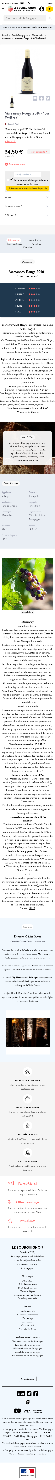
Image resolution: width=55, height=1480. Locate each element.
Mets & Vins (35, 240)
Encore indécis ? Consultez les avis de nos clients (27, 1229)
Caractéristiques (14, 244)
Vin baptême (27, 1321)
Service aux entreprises (27, 1314)
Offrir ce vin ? (27, 215)
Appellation (37, 244)
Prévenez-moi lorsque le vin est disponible (28, 188)
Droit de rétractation (27, 1288)
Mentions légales (27, 1291)
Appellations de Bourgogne (27, 1352)
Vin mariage (27, 1318)
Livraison (27, 197)
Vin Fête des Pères (27, 1329)
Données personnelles (28, 1298)
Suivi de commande (28, 1284)
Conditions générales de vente (27, 1295)
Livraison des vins (27, 1311)
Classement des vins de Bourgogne (27, 1341)
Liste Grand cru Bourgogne (27, 1345)
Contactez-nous (27, 1378)
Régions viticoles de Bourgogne (27, 1348)
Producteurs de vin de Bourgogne (27, 1355)
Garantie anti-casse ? (27, 206)
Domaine (27, 247)
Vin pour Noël (27, 1325)
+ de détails (10, 141)
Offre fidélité (27, 1281)
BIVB (32, 908)
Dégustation (13, 240)
